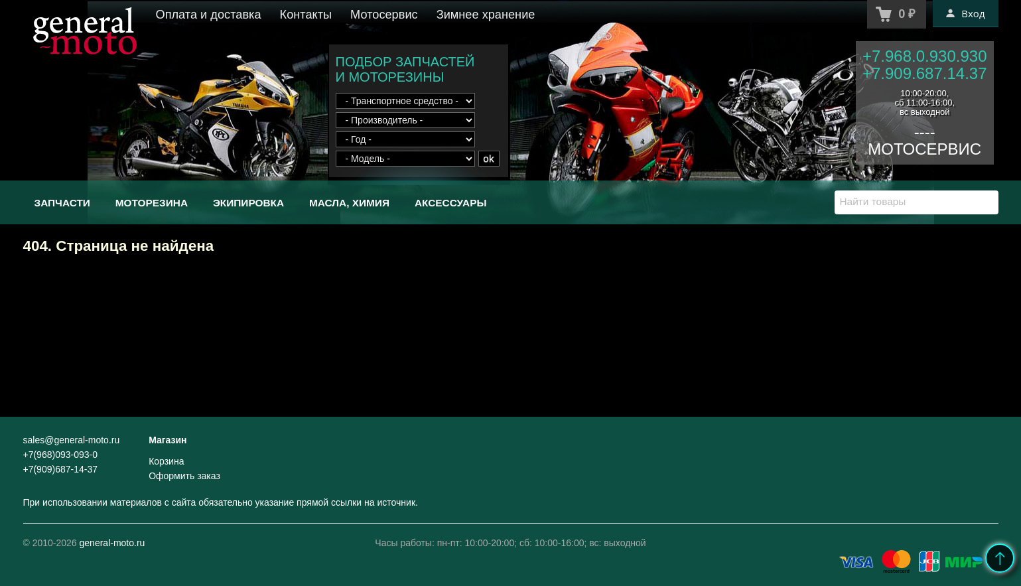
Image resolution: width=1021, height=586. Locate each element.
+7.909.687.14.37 (924, 73)
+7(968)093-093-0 (60, 454)
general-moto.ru (112, 543)
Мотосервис (384, 14)
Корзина (166, 461)
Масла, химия (349, 202)
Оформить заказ (184, 476)
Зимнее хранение (486, 14)
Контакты (306, 14)
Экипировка (248, 202)
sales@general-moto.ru (71, 440)
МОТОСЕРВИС (924, 149)
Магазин (167, 440)
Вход (965, 13)
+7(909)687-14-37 (60, 469)
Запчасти (62, 202)
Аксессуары (451, 202)
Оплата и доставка (208, 14)
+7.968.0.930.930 (924, 56)
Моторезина (151, 202)
